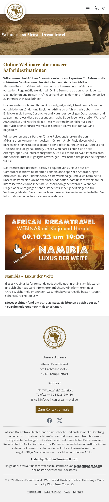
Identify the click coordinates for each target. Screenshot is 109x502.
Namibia (85, 283)
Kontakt (78, 492)
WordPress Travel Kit (60, 484)
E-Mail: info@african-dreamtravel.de (54, 399)
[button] (87, 8)
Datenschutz (52, 492)
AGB (67, 492)
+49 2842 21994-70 (60, 390)
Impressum (33, 492)
